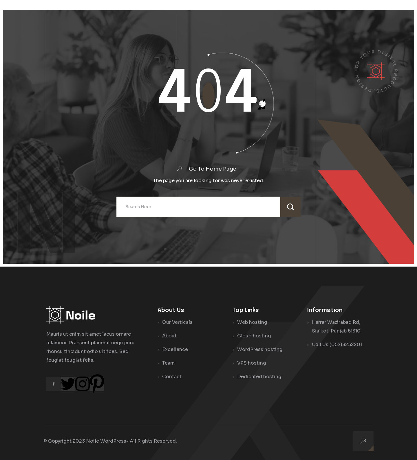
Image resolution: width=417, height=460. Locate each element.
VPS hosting (251, 363)
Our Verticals (177, 322)
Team (168, 363)
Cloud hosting (254, 336)
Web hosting (252, 322)
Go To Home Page (212, 169)
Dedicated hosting (259, 377)
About (169, 336)
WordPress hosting (260, 349)
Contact (172, 377)
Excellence (175, 349)
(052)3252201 (346, 344)
